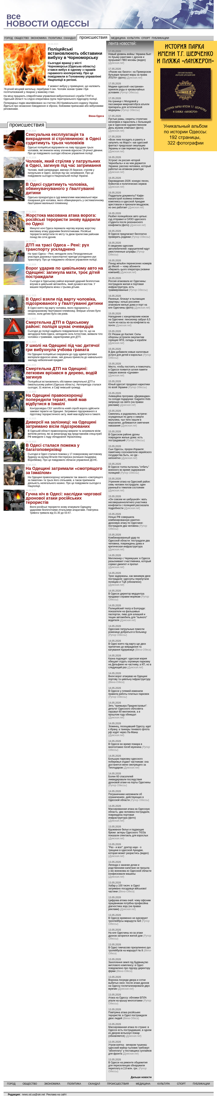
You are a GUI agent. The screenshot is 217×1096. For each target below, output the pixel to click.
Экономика (39, 38)
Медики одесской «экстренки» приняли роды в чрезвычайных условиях (126, 89)
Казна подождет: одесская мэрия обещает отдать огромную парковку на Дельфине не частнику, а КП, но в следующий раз (129, 663)
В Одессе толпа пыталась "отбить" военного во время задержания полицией (128, 469)
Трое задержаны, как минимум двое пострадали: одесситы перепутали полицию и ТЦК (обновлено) (129, 579)
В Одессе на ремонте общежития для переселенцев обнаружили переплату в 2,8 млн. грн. (127, 1065)
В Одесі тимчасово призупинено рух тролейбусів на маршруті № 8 (129, 949)
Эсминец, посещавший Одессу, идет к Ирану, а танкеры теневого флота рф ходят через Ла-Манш (129, 729)
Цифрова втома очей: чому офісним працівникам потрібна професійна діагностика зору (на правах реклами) (129, 905)
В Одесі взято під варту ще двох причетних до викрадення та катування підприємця (127, 646)
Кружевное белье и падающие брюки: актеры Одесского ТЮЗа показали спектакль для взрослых (128, 832)
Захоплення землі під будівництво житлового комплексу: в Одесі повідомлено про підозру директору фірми (129, 967)
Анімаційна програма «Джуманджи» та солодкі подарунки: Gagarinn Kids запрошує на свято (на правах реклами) (129, 400)
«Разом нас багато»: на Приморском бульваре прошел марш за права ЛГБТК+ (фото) (129, 74)
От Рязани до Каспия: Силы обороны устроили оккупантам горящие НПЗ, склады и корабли (127, 337)
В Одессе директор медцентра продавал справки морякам (126, 595)
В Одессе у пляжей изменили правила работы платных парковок (128, 692)
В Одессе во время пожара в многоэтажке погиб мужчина (125, 745)
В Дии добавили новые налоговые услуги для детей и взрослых (128, 353)
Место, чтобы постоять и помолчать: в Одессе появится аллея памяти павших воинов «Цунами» (129, 369)
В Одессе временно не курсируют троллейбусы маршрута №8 (128, 919)
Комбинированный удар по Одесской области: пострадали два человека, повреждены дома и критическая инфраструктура (129, 542)
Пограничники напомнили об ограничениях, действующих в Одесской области (126, 797)
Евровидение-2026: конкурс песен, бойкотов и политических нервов (128, 182)
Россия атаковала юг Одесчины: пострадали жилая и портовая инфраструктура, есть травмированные (127, 285)
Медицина (118, 38)
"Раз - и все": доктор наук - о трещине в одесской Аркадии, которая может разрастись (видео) (128, 850)
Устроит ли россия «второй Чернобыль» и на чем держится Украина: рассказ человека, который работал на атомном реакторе (129, 165)
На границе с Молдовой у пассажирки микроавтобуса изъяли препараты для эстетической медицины (128, 106)
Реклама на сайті (56, 1094)
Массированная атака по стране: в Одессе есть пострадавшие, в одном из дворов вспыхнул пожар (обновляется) (129, 1031)
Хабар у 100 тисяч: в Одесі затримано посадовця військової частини (127, 888)
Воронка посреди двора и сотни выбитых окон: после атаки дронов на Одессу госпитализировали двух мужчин (129, 984)
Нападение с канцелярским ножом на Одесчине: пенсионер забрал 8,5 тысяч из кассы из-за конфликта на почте (129, 321)
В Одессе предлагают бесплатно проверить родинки (127, 235)
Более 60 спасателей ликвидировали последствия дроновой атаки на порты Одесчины (129, 779)
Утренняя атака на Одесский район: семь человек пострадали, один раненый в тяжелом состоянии (129, 484)
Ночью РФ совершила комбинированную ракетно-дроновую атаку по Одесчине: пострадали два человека (125, 521)
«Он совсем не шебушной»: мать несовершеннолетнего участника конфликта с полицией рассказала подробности (128, 504)
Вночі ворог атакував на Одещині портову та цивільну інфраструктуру (129, 678)
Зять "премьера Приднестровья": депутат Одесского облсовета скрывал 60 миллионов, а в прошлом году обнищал (127, 710)
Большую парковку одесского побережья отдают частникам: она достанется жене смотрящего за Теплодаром (128, 763)
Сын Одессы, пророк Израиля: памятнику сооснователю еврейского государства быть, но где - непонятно (130, 454)
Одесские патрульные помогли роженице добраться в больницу (127, 631)
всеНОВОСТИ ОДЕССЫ (48, 20)
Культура (133, 38)
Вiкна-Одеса (96, 116)
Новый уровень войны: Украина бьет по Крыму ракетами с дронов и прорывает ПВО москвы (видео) (129, 57)
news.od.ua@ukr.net (33, 1094)
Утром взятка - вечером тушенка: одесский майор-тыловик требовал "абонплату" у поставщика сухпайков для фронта (130, 1049)
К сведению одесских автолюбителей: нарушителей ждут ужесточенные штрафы (129, 248)
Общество (21, 38)
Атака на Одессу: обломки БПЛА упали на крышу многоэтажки (127, 999)
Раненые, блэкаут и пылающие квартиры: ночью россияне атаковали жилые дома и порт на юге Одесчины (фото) (127, 303)
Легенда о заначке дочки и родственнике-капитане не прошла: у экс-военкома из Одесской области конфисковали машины (129, 869)
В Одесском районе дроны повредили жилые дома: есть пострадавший (125, 437)
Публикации (160, 38)
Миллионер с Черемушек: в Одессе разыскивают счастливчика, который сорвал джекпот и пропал (129, 561)
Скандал (70, 38)
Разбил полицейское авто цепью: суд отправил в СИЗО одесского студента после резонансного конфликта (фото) (127, 221)
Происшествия (93, 37)
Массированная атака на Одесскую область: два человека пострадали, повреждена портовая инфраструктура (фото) (129, 813)
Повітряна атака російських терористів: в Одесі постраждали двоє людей (127, 1015)
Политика (55, 38)
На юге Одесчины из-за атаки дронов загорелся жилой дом (125, 934)
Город (8, 38)
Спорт (145, 38)
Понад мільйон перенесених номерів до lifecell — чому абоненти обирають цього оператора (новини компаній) (130, 268)
